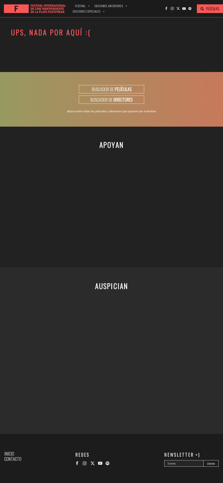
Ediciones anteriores (109, 6)
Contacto (12, 459)
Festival (80, 6)
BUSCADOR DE (112, 89)
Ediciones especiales (86, 11)
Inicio (9, 453)
